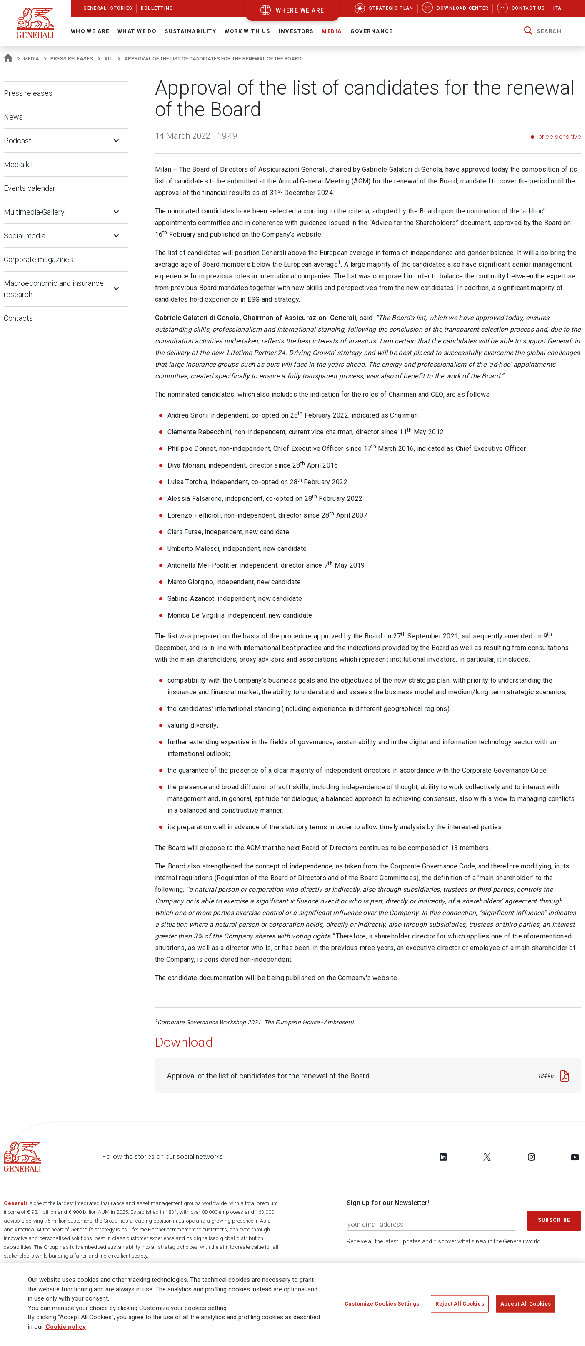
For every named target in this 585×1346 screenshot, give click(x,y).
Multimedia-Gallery (34, 212)
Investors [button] (296, 31)
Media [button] (332, 31)
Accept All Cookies (525, 1304)
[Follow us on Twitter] (487, 1157)
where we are (300, 10)
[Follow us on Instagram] (531, 1157)
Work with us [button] (247, 31)
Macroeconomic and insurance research (54, 289)
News (13, 117)
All (108, 59)
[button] (543, 31)
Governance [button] (371, 31)
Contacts (18, 318)
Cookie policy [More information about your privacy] (65, 1327)
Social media (24, 235)
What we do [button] (137, 31)
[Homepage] (8, 59)
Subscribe (554, 1220)
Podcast (17, 140)
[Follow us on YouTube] (575, 1157)
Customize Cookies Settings (382, 1304)
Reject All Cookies (459, 1304)
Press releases (71, 59)
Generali (15, 1203)
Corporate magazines (38, 259)
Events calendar (29, 188)
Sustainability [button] (190, 31)
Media (31, 59)
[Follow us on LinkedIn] (443, 1157)
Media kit (18, 164)
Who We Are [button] (90, 31)
